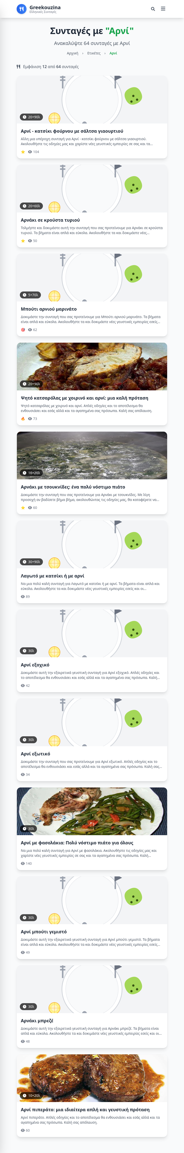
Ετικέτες (93, 53)
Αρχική (72, 53)
